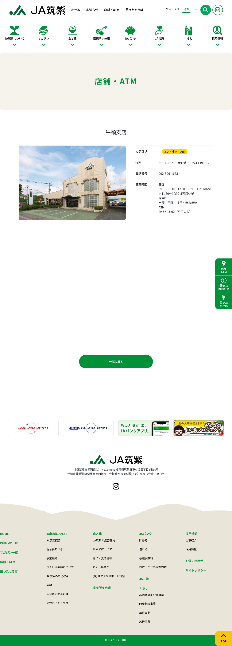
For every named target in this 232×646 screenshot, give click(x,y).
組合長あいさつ (56, 549)
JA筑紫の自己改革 (57, 576)
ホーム (75, 9)
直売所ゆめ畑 (101, 38)
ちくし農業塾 (101, 567)
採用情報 (217, 38)
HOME (4, 533)
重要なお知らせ (223, 287)
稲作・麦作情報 (102, 558)
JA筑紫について (14, 38)
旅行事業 (144, 621)
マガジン (43, 38)
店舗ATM (224, 270)
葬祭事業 (144, 613)
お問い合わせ (194, 560)
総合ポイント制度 (57, 603)
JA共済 (159, 38)
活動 (49, 585)
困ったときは (134, 9)
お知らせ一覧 (9, 543)
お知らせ (92, 9)
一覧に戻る (116, 361)
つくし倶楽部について (60, 567)
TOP (224, 641)
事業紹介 (51, 558)
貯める (143, 540)
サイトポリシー (196, 570)
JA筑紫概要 (53, 540)
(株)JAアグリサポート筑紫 (109, 576)
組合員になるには (57, 594)
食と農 (72, 38)
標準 (186, 9)
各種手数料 (146, 558)
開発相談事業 (147, 604)
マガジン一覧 (9, 552)
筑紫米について (102, 549)
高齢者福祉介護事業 (151, 595)
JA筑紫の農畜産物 (104, 540)
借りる (143, 549)
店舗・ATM (111, 9)
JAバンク (130, 38)
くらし (188, 38)
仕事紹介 (191, 540)
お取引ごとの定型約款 (153, 567)
